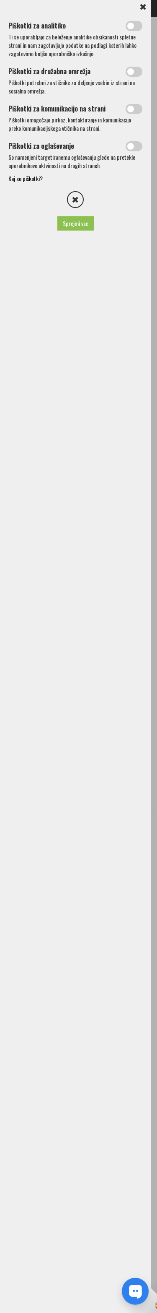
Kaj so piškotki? (25, 178)
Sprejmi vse (75, 223)
